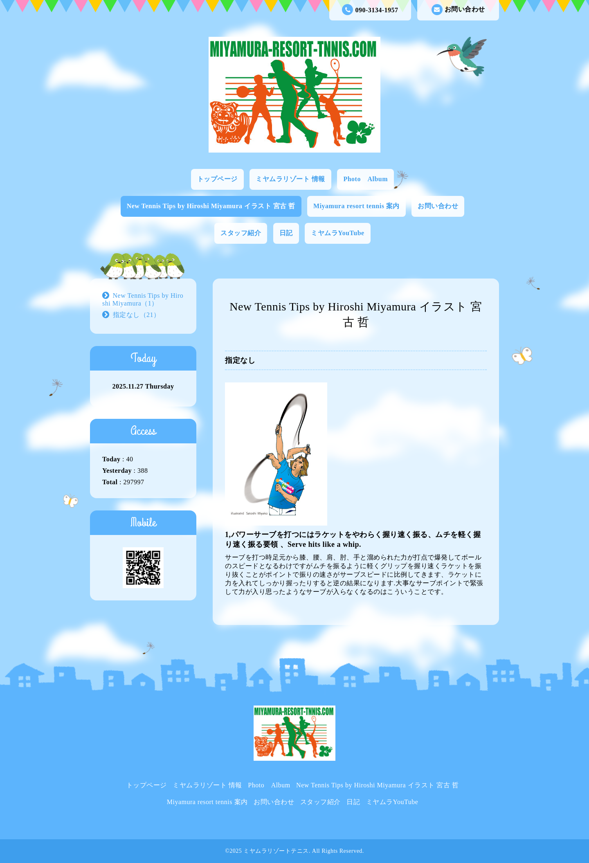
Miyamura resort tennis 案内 (356, 205)
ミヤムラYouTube (337, 232)
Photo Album (365, 178)
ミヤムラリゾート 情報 (290, 178)
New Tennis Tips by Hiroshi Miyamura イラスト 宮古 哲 (211, 205)
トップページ (217, 178)
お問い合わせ (458, 9)
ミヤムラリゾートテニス (276, 851)
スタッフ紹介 (240, 232)
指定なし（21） (136, 314)
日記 (286, 232)
